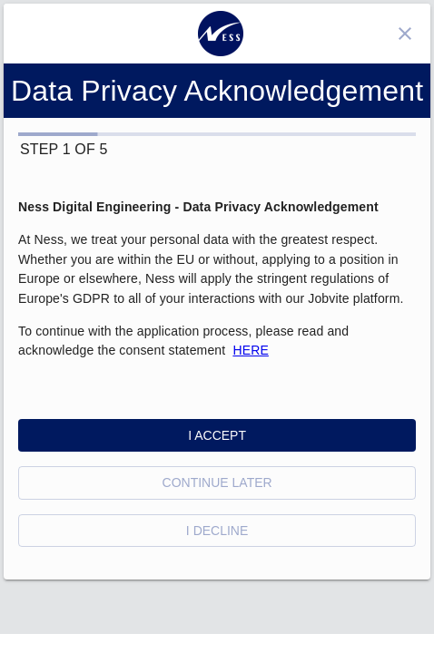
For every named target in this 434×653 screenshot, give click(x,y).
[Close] (405, 33)
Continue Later (217, 482)
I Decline (217, 530)
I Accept (217, 435)
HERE (250, 350)
